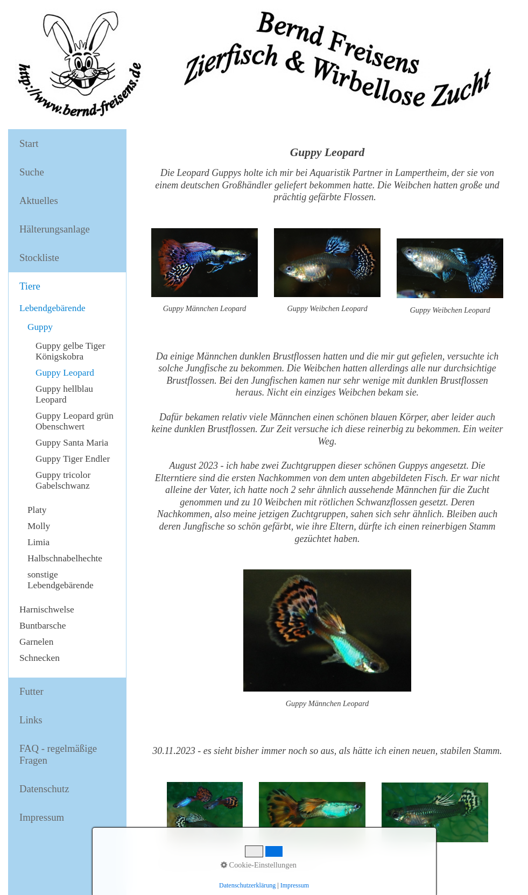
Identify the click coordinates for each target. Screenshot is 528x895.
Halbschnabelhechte (64, 558)
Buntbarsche (42, 626)
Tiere (29, 286)
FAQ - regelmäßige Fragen (58, 754)
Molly (38, 526)
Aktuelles (38, 200)
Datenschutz (44, 788)
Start (28, 143)
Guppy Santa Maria (72, 443)
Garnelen (36, 642)
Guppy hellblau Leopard (64, 394)
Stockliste (39, 257)
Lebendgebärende (52, 308)
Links (31, 719)
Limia (38, 542)
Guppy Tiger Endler (73, 459)
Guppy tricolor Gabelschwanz (63, 480)
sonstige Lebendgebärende (60, 579)
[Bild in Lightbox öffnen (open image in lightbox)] (312, 814)
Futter (31, 691)
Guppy (40, 327)
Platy (37, 510)
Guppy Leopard (65, 373)
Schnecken (39, 658)
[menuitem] (67, 144)
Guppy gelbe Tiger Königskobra (70, 351)
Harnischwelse (46, 609)
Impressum (41, 817)
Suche (31, 172)
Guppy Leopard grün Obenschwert (75, 421)
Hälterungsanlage (54, 229)
